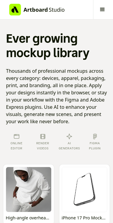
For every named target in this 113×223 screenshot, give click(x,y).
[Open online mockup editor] (29, 194)
